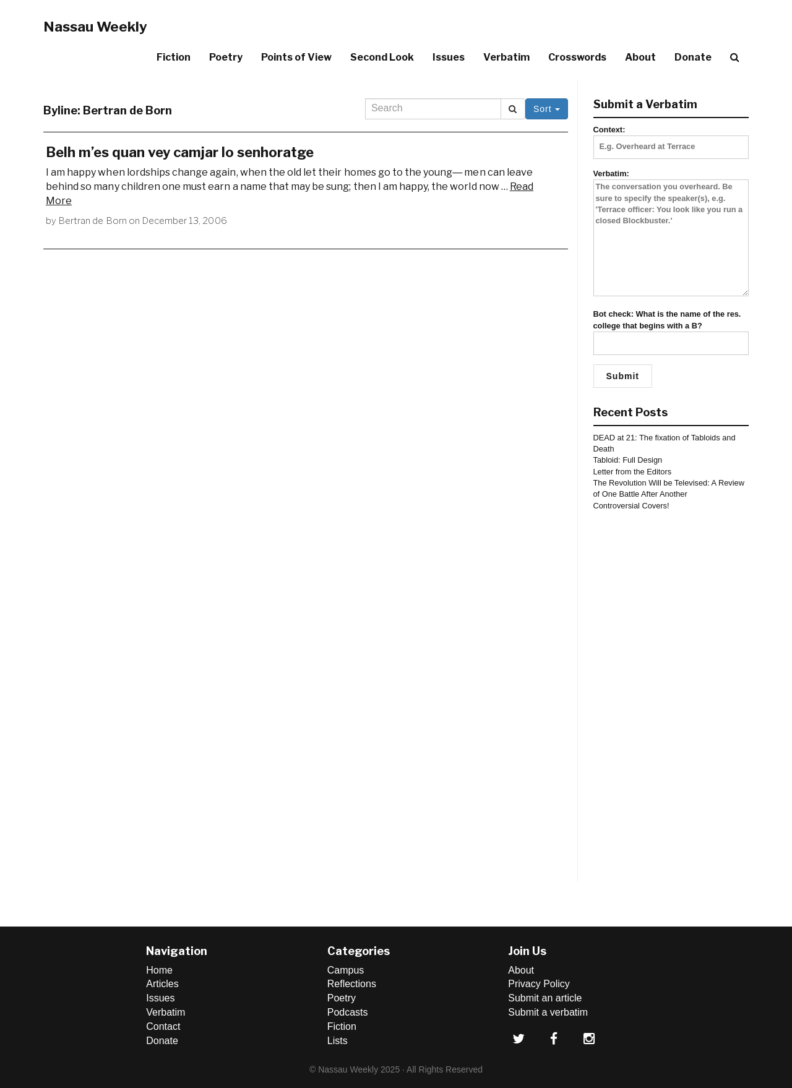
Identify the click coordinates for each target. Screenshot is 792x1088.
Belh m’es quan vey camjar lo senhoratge (180, 152)
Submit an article (545, 998)
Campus (345, 970)
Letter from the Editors (632, 471)
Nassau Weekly (95, 26)
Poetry (226, 57)
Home (159, 970)
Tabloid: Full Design (628, 460)
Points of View (296, 57)
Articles (162, 984)
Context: (671, 138)
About (640, 57)
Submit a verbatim (548, 1012)
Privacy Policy (539, 984)
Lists (337, 1040)
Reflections (351, 984)
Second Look (382, 57)
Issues (449, 57)
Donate (693, 57)
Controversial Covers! (631, 505)
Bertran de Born (92, 220)
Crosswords (577, 57)
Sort (546, 109)
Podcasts (347, 1012)
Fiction (174, 57)
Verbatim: (671, 233)
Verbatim (506, 57)
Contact (163, 1026)
